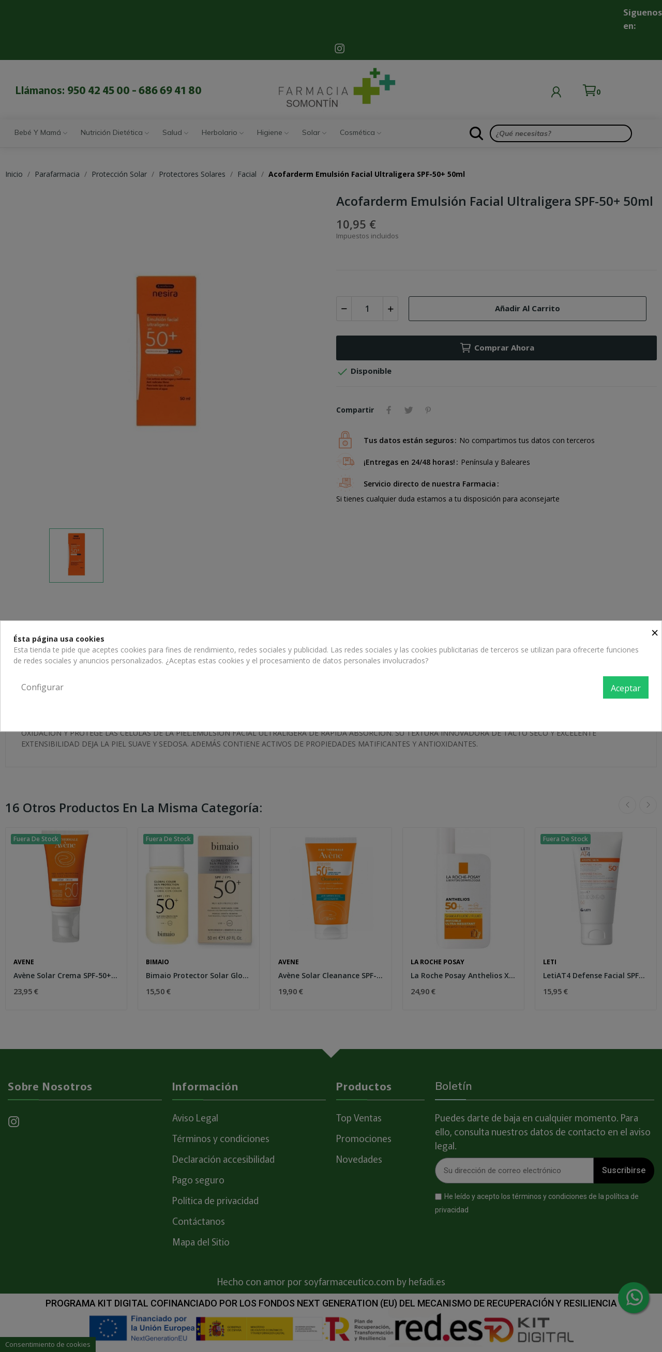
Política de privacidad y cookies (597, 710)
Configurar (42, 687)
